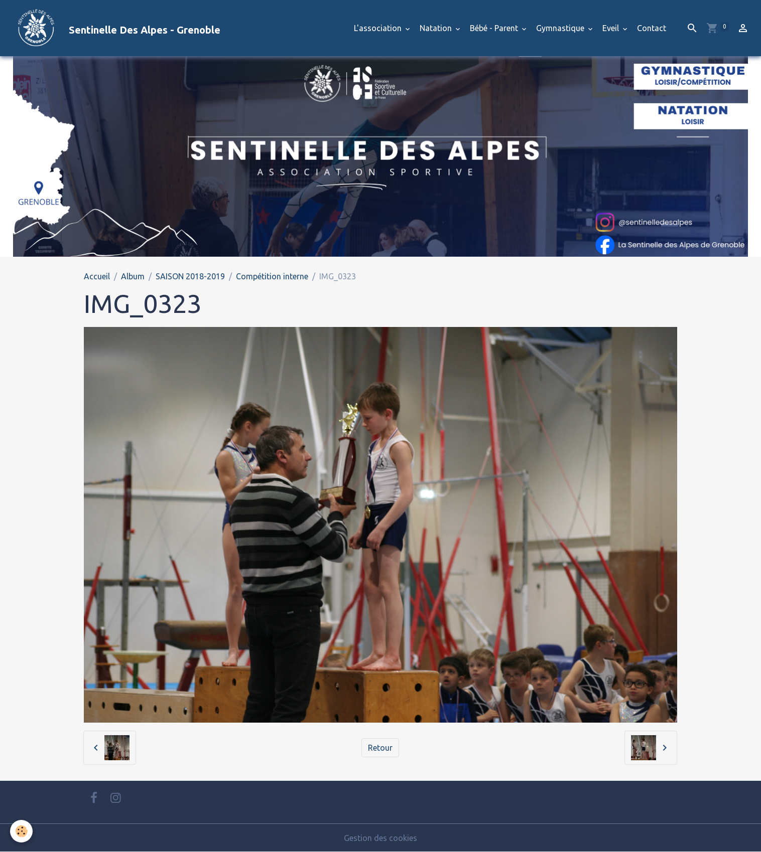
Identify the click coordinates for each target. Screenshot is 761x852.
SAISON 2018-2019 (190, 276)
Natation (437, 28)
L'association (379, 28)
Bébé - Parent (495, 28)
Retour (380, 747)
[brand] (114, 28)
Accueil (97, 276)
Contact (651, 28)
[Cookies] (21, 831)
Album (133, 276)
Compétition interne (272, 276)
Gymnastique (561, 28)
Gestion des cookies (380, 837)
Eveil (611, 28)
